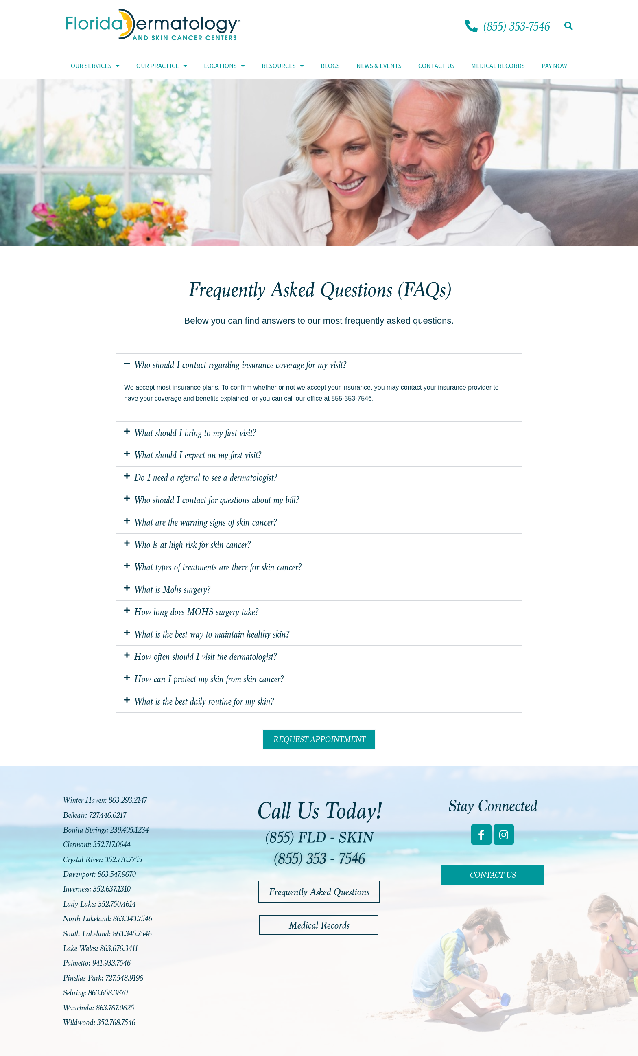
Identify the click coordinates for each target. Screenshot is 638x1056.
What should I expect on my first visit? (197, 455)
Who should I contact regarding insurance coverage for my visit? (240, 364)
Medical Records (498, 65)
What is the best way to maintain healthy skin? (211, 634)
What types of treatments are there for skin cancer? (217, 567)
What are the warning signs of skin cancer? (205, 522)
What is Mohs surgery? (172, 589)
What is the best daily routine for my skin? (203, 701)
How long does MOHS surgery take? (196, 612)
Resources (283, 65)
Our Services (95, 65)
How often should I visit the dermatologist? (205, 656)
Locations (224, 65)
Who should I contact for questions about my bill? (216, 500)
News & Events (379, 65)
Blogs (330, 65)
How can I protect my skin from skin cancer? (208, 679)
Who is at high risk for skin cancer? (192, 544)
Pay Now (554, 65)
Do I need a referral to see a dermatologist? (205, 477)
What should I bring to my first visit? (195, 432)
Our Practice (161, 65)
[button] (568, 26)
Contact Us (436, 65)
